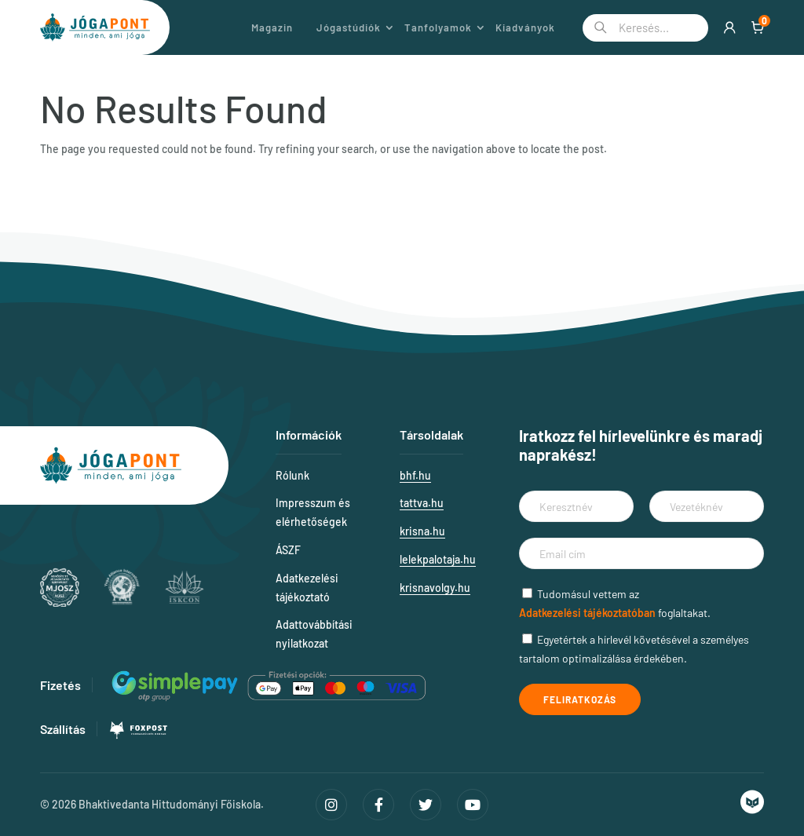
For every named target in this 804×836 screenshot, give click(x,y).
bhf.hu (415, 475)
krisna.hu (422, 531)
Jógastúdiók (348, 27)
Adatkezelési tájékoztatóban (587, 612)
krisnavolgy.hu (435, 587)
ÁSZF (288, 550)
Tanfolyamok (438, 27)
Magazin (272, 27)
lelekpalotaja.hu (438, 559)
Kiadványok (525, 27)
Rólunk (292, 475)
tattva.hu (422, 502)
